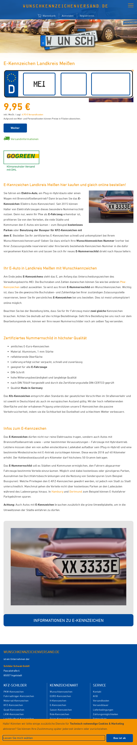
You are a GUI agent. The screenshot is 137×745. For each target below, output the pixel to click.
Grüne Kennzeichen (60, 718)
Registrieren (87, 15)
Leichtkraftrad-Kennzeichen (19, 718)
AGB (95, 696)
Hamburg (57, 491)
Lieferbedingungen (103, 709)
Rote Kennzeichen (59, 714)
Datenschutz (99, 718)
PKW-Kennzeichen (14, 691)
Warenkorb (46, 16)
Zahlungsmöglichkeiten (105, 714)
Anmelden (67, 15)
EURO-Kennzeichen (60, 696)
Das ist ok (119, 738)
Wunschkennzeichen (61, 691)
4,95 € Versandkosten (32, 114)
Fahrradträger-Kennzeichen (19, 696)
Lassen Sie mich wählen (18, 737)
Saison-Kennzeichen (61, 709)
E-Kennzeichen (58, 705)
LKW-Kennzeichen (14, 714)
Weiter (15, 128)
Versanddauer (100, 705)
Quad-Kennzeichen (14, 709)
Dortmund (75, 491)
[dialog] (68, 732)
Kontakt (97, 691)
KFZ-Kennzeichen (13, 705)
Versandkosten (101, 700)
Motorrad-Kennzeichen (16, 700)
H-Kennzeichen (58, 700)
